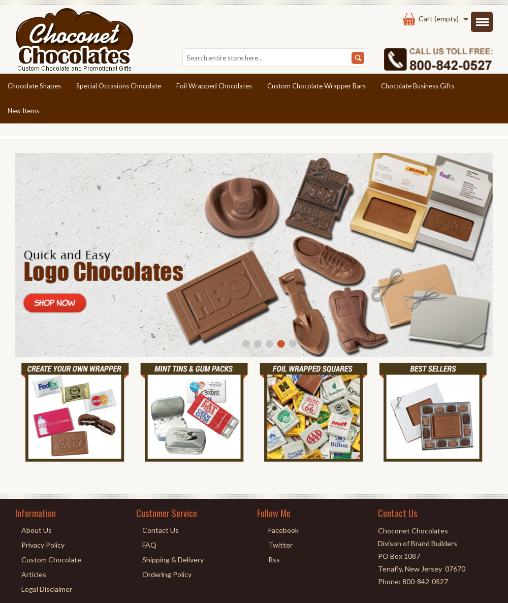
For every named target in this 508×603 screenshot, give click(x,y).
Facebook (283, 530)
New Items (23, 111)
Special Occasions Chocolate (118, 86)
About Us (36, 530)
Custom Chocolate (51, 559)
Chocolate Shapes (34, 86)
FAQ (149, 545)
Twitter (280, 545)
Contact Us (160, 530)
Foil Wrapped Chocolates (214, 86)
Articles (33, 574)
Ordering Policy (167, 574)
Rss (274, 559)
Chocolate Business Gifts (417, 86)
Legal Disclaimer (46, 589)
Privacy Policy (43, 545)
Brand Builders (434, 543)
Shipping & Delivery (173, 559)
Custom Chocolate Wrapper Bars (316, 86)
